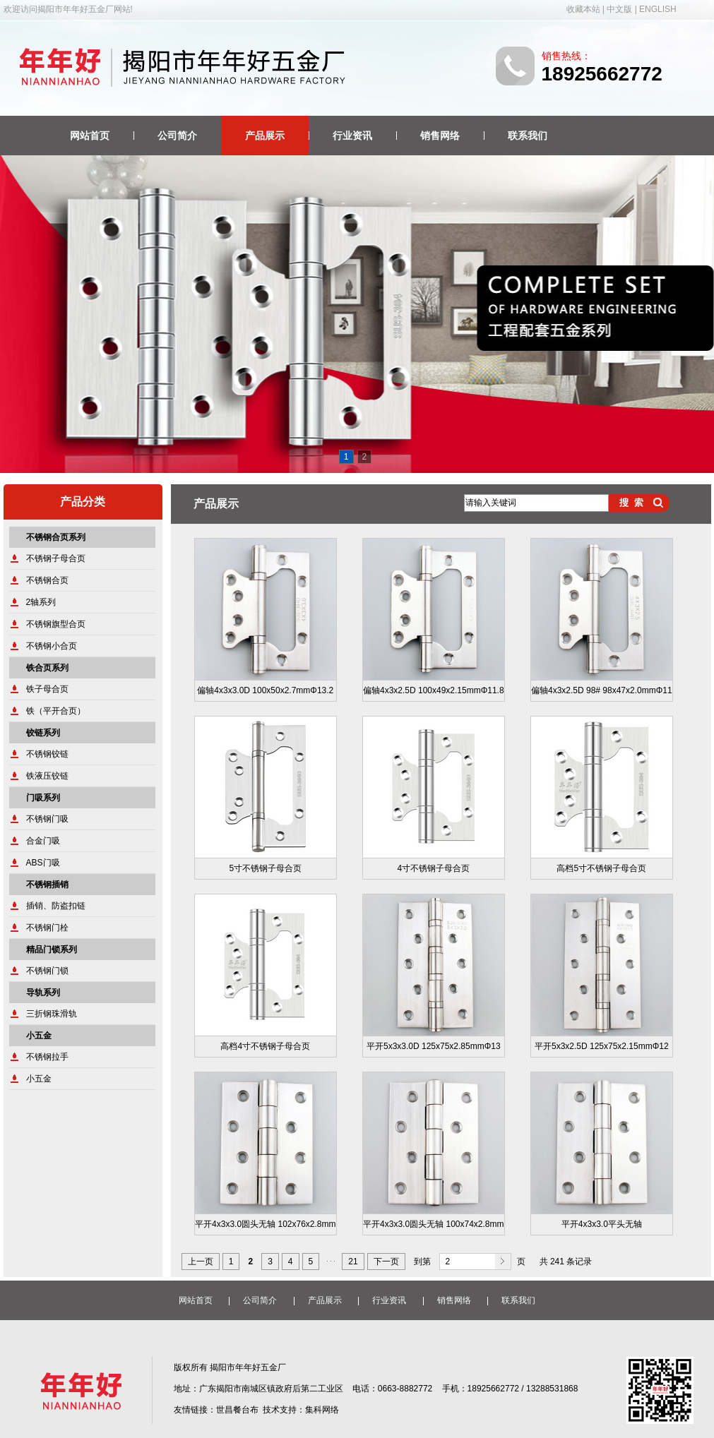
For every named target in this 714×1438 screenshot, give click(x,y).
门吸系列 (43, 798)
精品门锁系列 (51, 949)
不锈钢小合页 (51, 646)
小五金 (39, 1036)
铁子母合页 (47, 689)
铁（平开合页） (55, 711)
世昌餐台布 (237, 1410)
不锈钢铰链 (47, 754)
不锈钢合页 (47, 580)
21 (352, 1261)
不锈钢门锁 (47, 971)
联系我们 (527, 135)
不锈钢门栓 (47, 928)
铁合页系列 (47, 668)
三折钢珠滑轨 (51, 1014)
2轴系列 (41, 602)
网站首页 (89, 135)
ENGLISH (658, 9)
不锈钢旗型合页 (55, 624)
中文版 (619, 9)
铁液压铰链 (47, 776)
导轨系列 (43, 992)
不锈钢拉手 (47, 1057)
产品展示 (265, 135)
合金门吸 (43, 841)
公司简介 (177, 135)
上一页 (200, 1261)
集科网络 (322, 1410)
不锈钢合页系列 (55, 537)
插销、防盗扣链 (55, 906)
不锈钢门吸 (47, 819)
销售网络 (440, 135)
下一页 (386, 1261)
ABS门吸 (43, 863)
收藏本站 (583, 9)
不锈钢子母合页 (55, 558)
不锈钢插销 (47, 884)
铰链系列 (43, 733)
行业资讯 (352, 135)
